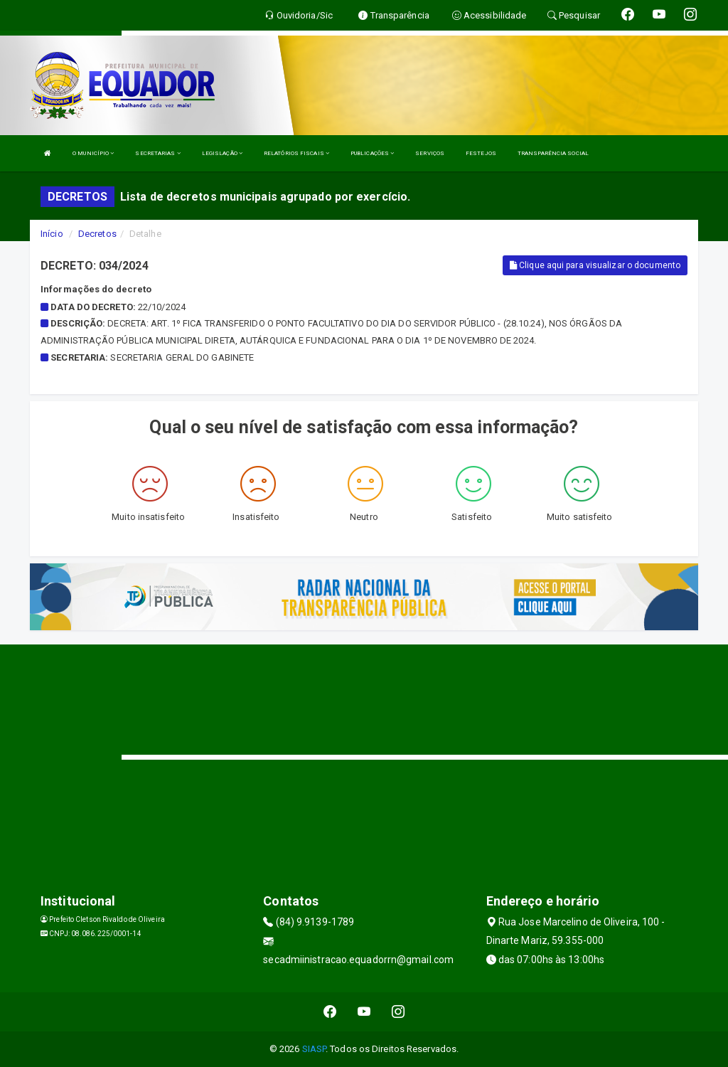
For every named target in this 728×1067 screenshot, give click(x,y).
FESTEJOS (481, 153)
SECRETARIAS (157, 153)
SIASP (314, 1049)
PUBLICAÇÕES (372, 153)
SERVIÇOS (429, 153)
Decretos (97, 233)
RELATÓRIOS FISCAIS (296, 153)
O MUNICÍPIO (93, 153)
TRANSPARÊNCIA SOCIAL (553, 153)
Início (52, 233)
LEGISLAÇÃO (222, 153)
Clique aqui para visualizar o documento (595, 265)
